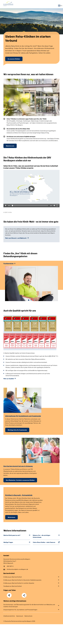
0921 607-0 (10, 566)
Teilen (24, 595)
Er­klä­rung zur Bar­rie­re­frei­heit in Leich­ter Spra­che (18, 583)
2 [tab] (31, 300)
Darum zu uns (10, 146)
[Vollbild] (57, 205)
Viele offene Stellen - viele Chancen (44, 542)
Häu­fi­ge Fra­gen (8, 542)
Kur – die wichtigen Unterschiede (41, 536)
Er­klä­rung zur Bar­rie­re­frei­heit (12, 577)
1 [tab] (29, 300)
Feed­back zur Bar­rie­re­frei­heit (12, 586)
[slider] (30, 205)
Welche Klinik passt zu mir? (11, 535)
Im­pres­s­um (19, 616)
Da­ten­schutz (28, 616)
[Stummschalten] (54, 205)
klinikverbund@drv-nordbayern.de (17, 569)
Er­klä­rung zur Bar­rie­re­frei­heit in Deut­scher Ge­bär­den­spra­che (22, 580)
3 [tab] (34, 300)
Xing (9, 594)
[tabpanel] (31, 191)
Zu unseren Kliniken (14, 59)
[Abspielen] (31, 188)
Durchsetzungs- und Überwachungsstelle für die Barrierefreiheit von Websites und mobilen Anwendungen (29, 605)
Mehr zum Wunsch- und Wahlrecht (16, 238)
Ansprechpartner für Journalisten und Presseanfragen (20, 609)
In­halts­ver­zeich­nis (9, 616)
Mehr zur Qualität (8, 378)
